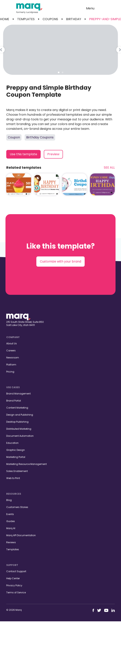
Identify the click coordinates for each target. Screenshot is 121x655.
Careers (11, 350)
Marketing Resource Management (26, 464)
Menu (90, 8)
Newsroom (12, 357)
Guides (10, 521)
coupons (50, 19)
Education (12, 443)
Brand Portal (13, 400)
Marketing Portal (15, 457)
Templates (12, 549)
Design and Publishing (19, 414)
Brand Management (18, 393)
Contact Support (16, 571)
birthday (73, 19)
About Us (11, 343)
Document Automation (20, 436)
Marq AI (10, 528)
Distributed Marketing (18, 428)
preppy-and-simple (105, 19)
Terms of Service (16, 592)
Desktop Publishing (17, 421)
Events (10, 514)
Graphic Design (15, 450)
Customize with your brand (60, 261)
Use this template (23, 154)
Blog (9, 500)
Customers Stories (17, 507)
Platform (11, 364)
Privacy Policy (14, 585)
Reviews (11, 542)
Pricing (10, 371)
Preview (53, 154)
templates (26, 19)
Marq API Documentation (21, 535)
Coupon (14, 137)
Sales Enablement (17, 471)
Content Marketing (17, 407)
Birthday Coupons (40, 137)
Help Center (13, 578)
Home (4, 19)
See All (109, 167)
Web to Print (13, 478)
